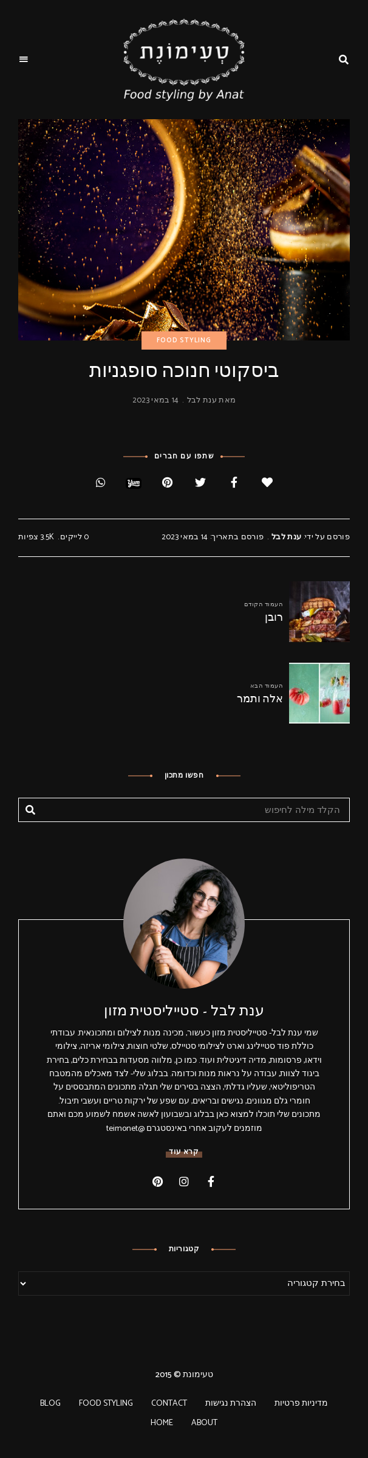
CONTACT (169, 1404)
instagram (184, 1181)
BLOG (50, 1404)
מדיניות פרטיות (301, 1404)
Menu (24, 59)
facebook (211, 1181)
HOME (162, 1423)
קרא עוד (184, 1152)
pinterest (157, 1181)
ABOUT (204, 1423)
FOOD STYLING (184, 340)
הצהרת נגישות (230, 1404)
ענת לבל (202, 400)
